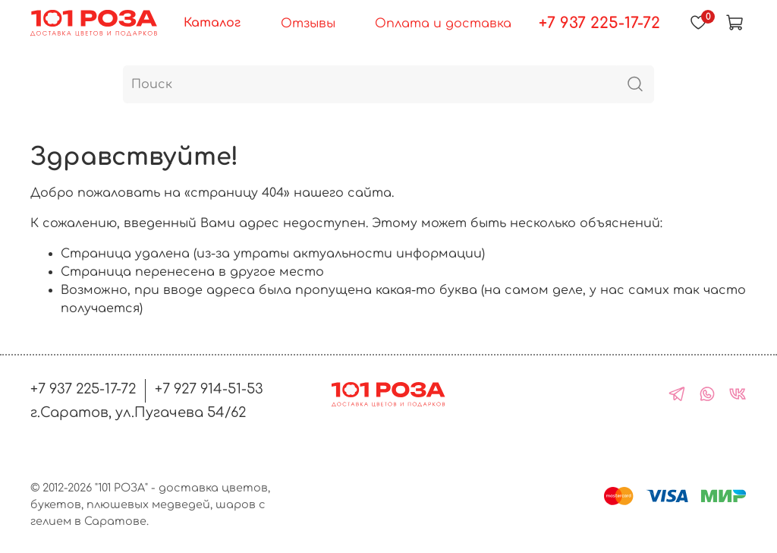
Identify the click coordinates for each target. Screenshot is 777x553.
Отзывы (308, 23)
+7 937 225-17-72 (599, 23)
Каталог (212, 23)
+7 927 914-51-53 (209, 389)
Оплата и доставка (443, 23)
